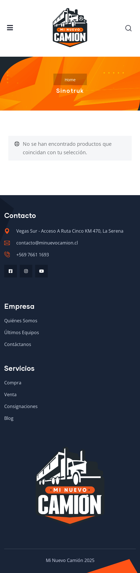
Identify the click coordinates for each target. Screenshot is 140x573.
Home (70, 79)
